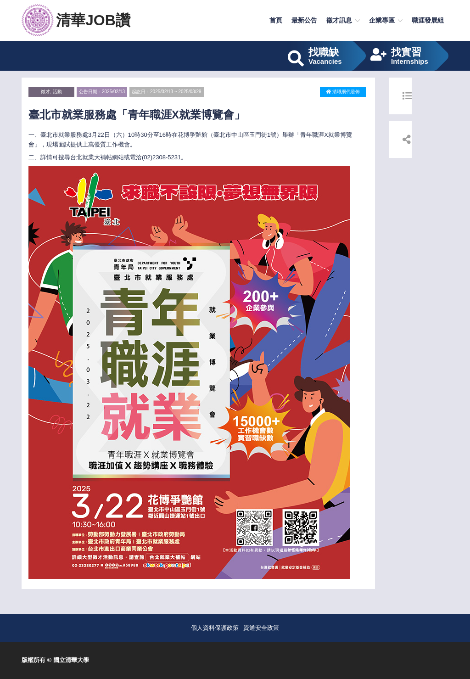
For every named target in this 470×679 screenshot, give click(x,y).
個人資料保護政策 (215, 627)
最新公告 (304, 20)
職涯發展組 (428, 20)
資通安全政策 (261, 627)
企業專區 (382, 20)
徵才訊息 (339, 20)
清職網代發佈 (343, 91)
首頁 (275, 20)
